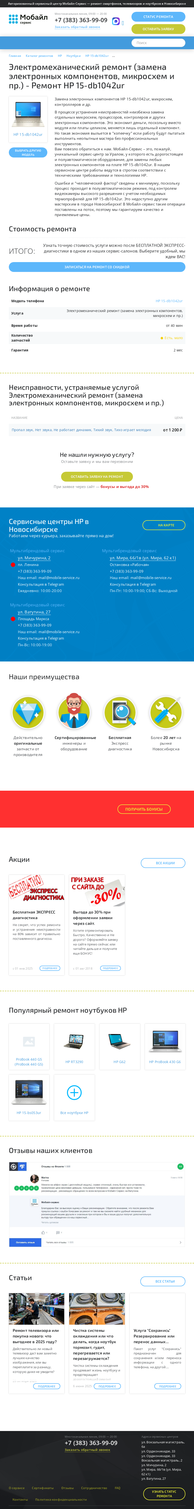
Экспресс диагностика (120, 743)
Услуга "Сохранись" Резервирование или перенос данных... (154, 1336)
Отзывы (67, 1488)
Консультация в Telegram (41, 584)
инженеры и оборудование (75, 743)
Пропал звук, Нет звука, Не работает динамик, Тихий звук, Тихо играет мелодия (81, 429)
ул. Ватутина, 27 (34, 612)
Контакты (20, 1499)
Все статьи (161, 1281)
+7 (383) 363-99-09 (81, 20)
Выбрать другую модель (28, 152)
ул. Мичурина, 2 (34, 558)
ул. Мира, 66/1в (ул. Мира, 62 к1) (143, 558)
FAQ (118, 1488)
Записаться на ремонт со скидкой (97, 267)
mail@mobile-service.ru (59, 577)
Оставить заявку (158, 29)
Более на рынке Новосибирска (166, 743)
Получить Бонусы (144, 809)
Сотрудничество (94, 1488)
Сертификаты (43, 1488)
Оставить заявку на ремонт (97, 476)
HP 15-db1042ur (169, 301)
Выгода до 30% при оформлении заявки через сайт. (93, 918)
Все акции (161, 863)
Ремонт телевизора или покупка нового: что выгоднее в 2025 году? (36, 1336)
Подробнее (49, 968)
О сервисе (17, 1488)
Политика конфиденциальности (61, 1499)
